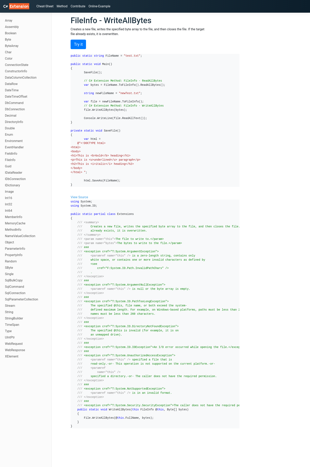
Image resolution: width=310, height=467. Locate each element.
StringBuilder (14, 318)
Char (8, 52)
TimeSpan (12, 325)
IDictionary (12, 185)
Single (9, 274)
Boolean (10, 33)
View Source (79, 197)
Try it (78, 44)
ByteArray (11, 46)
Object (9, 242)
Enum (9, 134)
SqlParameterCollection (21, 299)
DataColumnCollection (21, 77)
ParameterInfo (15, 249)
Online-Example (100, 6)
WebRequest (14, 344)
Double (10, 128)
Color (8, 58)
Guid (8, 166)
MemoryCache (15, 223)
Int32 (8, 204)
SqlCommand (14, 287)
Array (8, 20)
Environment (14, 141)
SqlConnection (15, 293)
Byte (8, 39)
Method (62, 6)
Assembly (12, 27)
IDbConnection (15, 179)
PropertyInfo (13, 255)
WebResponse (15, 350)
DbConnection (15, 109)
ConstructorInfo (16, 71)
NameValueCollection (20, 236)
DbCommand (14, 103)
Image (9, 191)
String (9, 312)
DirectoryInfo (14, 122)
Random (11, 261)
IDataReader (13, 172)
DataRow (11, 84)
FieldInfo (11, 153)
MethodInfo (13, 230)
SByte (9, 268)
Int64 (8, 211)
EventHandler (14, 147)
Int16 (8, 198)
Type (8, 331)
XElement (11, 356)
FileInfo (10, 160)
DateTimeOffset (16, 96)
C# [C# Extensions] (16, 6)
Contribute (78, 6)
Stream (10, 306)
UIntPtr (10, 337)
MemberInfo (13, 217)
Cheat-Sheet (45, 6)
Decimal (10, 115)
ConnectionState (16, 65)
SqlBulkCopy (14, 280)
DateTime (12, 90)
